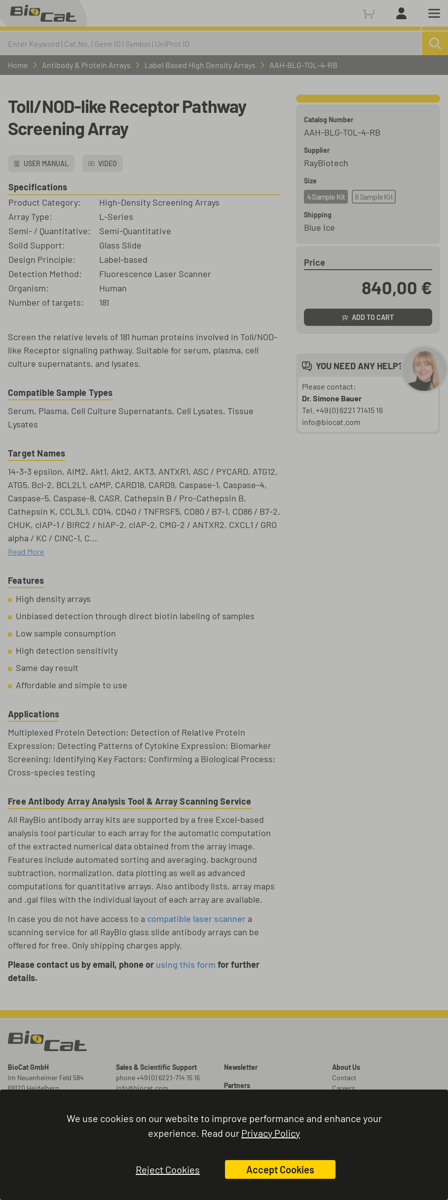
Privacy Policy (270, 1133)
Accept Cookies (280, 1169)
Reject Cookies (168, 1169)
